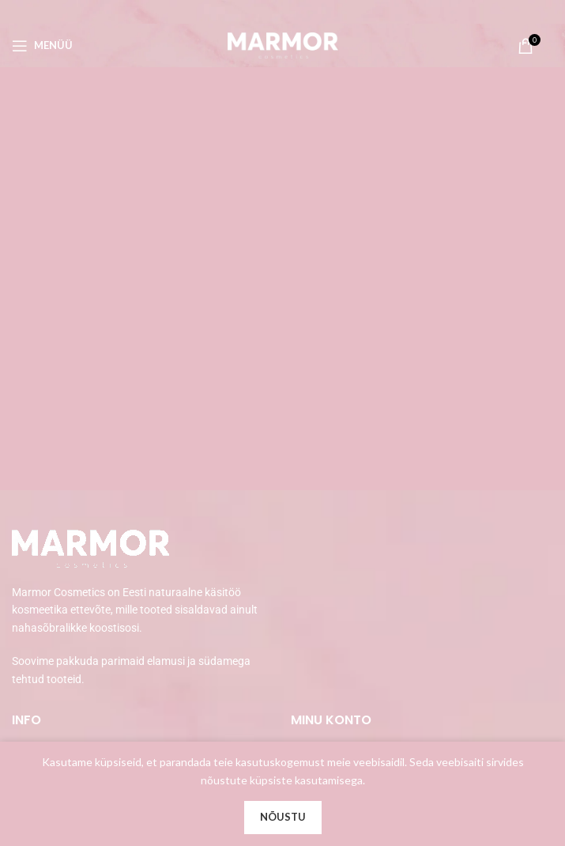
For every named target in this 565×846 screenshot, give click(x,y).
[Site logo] (283, 44)
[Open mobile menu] (42, 46)
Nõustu (283, 816)
